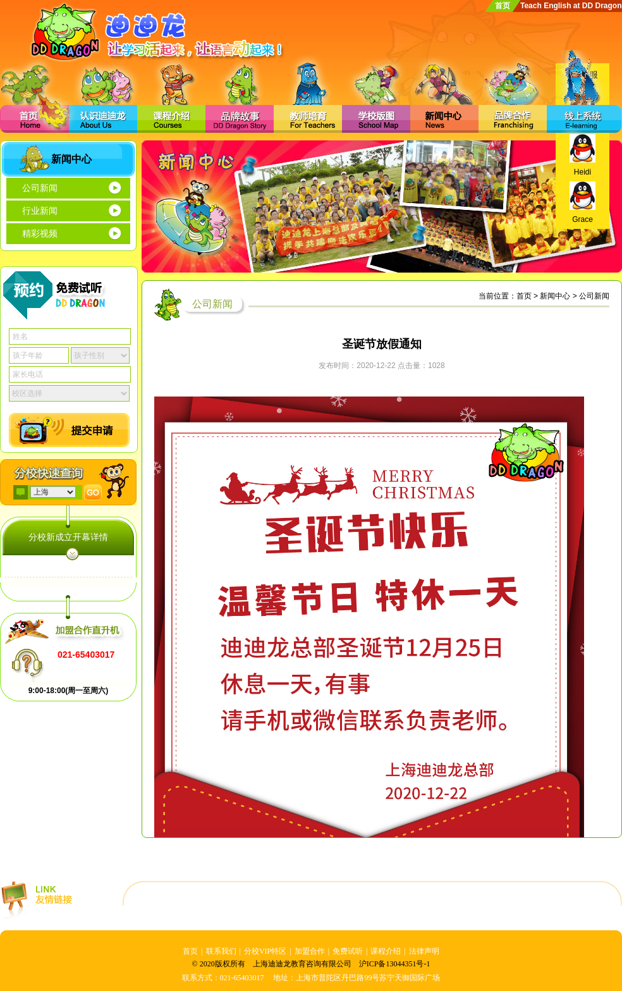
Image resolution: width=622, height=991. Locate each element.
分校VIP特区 (265, 951)
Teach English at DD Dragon (570, 5)
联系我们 (221, 951)
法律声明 (424, 951)
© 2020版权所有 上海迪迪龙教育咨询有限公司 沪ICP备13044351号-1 (311, 963)
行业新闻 (40, 211)
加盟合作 (310, 951)
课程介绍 (385, 951)
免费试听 (347, 951)
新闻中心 (555, 296)
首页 (502, 5)
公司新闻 (40, 188)
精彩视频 (40, 233)
